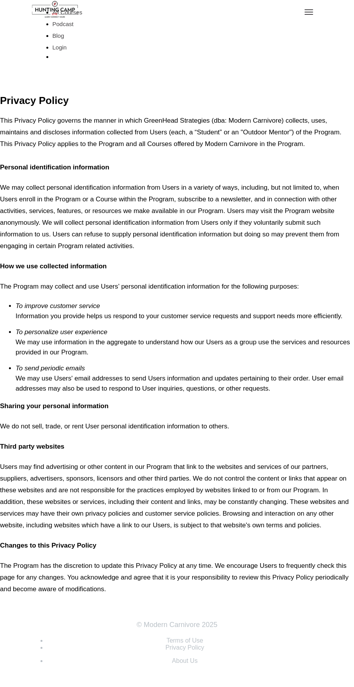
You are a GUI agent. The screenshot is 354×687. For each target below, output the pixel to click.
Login (60, 47)
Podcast (63, 24)
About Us (185, 660)
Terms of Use (184, 640)
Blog (58, 35)
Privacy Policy (185, 647)
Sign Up (66, 69)
